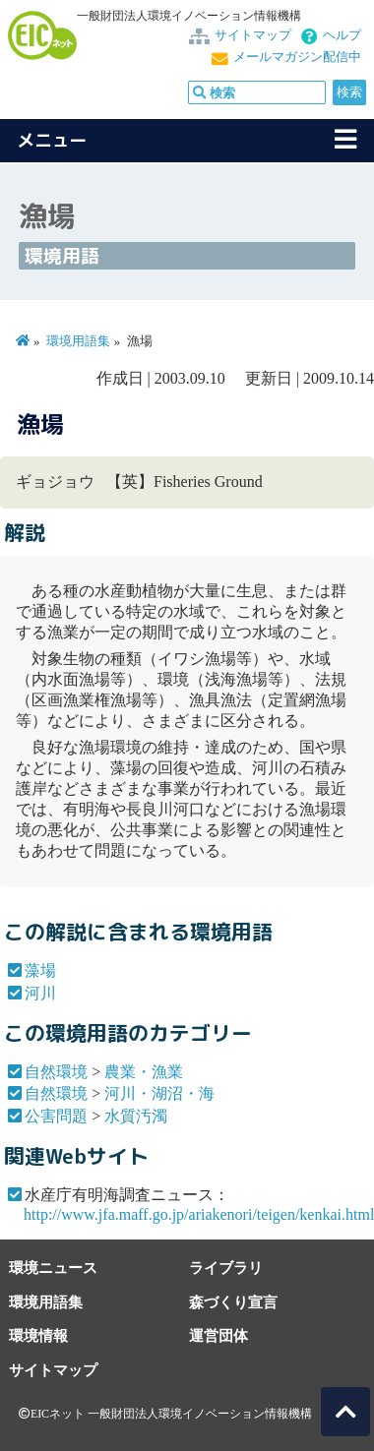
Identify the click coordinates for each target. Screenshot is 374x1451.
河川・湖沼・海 (159, 1093)
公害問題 (56, 1116)
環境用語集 (78, 341)
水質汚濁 (135, 1116)
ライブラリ (226, 1267)
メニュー (52, 140)
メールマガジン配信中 (297, 57)
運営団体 (218, 1335)
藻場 (40, 970)
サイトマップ (253, 35)
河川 (40, 993)
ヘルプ (342, 35)
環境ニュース (53, 1267)
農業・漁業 (143, 1071)
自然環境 (56, 1071)
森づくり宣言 (233, 1302)
